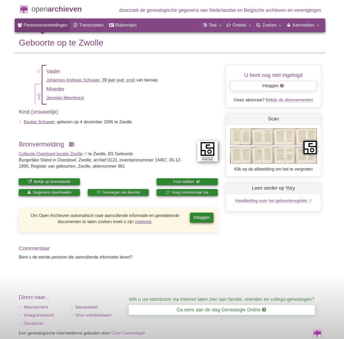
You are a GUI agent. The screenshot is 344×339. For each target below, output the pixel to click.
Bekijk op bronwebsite (49, 181)
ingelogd (143, 221)
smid (130, 80)
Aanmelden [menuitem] (302, 25)
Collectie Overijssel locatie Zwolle (51, 154)
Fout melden (186, 181)
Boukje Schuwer (39, 122)
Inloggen (202, 217)
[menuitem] (42, 25)
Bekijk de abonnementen (289, 100)
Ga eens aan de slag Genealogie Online (221, 309)
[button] (212, 25)
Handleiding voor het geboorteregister (271, 200)
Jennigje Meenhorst (65, 97)
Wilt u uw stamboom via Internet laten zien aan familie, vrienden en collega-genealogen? (221, 299)
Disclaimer (34, 323)
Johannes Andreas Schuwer (73, 80)
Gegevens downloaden (49, 192)
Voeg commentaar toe (187, 192)
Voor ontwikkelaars (94, 315)
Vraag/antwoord (39, 315)
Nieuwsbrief (87, 307)
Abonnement (36, 307)
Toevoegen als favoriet (118, 192)
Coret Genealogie (128, 333)
